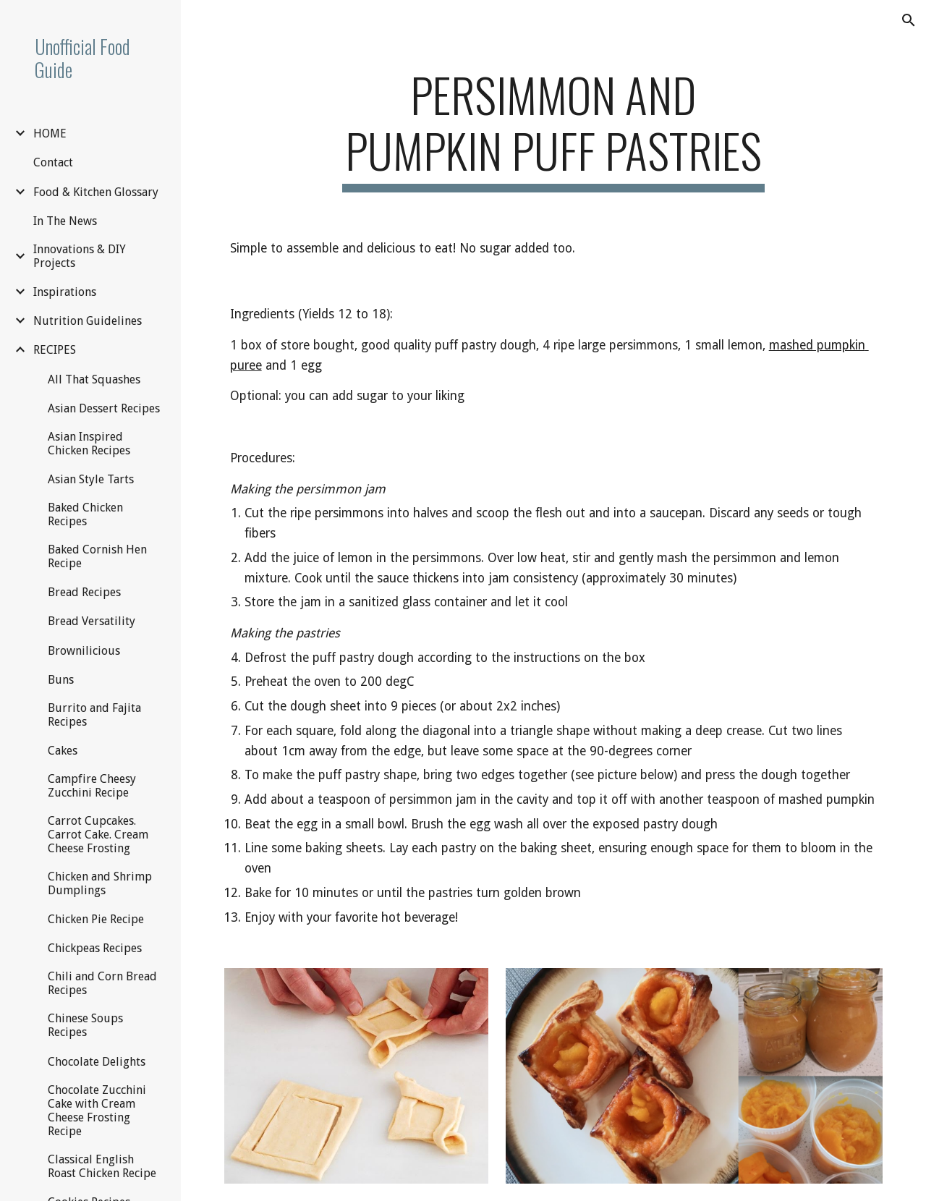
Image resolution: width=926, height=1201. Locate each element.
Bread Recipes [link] (84, 592)
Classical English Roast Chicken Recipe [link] (102, 1166)
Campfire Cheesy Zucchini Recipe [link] (92, 785)
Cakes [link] (62, 750)
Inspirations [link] (64, 292)
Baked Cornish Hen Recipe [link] (97, 556)
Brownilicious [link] (84, 651)
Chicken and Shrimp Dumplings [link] (100, 883)
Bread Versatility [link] (91, 621)
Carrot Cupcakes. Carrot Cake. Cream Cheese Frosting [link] (98, 834)
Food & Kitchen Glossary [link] (95, 192)
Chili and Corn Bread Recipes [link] (102, 983)
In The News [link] (65, 221)
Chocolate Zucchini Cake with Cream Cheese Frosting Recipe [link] (97, 1110)
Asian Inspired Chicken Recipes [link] (89, 443)
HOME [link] (50, 133)
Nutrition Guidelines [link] (87, 321)
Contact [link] (53, 162)
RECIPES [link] (54, 350)
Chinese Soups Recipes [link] (85, 1025)
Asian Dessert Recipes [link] (104, 408)
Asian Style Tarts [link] (91, 479)
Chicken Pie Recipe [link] (96, 919)
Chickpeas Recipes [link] (95, 948)
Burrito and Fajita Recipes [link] (94, 715)
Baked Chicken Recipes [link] (85, 514)
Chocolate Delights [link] (96, 1062)
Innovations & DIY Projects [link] (79, 256)
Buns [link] (61, 680)
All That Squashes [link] (94, 379)
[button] (908, 20)
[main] (553, 129)
